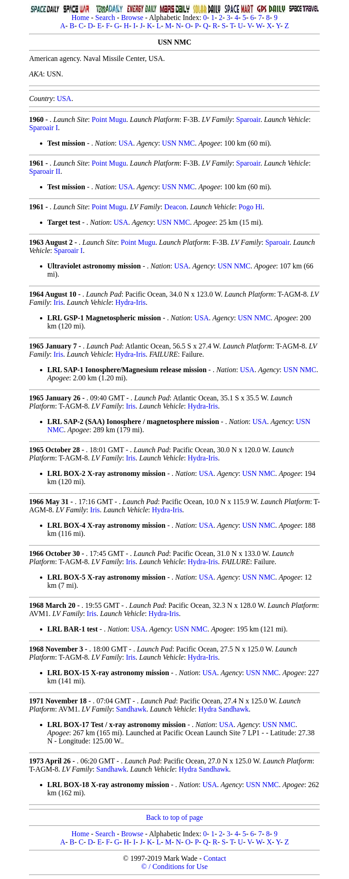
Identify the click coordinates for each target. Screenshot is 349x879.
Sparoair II (44, 171)
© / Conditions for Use (174, 866)
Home (80, 17)
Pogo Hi (251, 207)
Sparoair (248, 119)
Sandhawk (131, 709)
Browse (132, 17)
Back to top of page (174, 817)
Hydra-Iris (130, 302)
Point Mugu (109, 119)
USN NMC (178, 143)
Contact (215, 858)
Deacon (175, 207)
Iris (58, 302)
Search (105, 17)
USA (64, 98)
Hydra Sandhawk (224, 709)
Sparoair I (43, 127)
